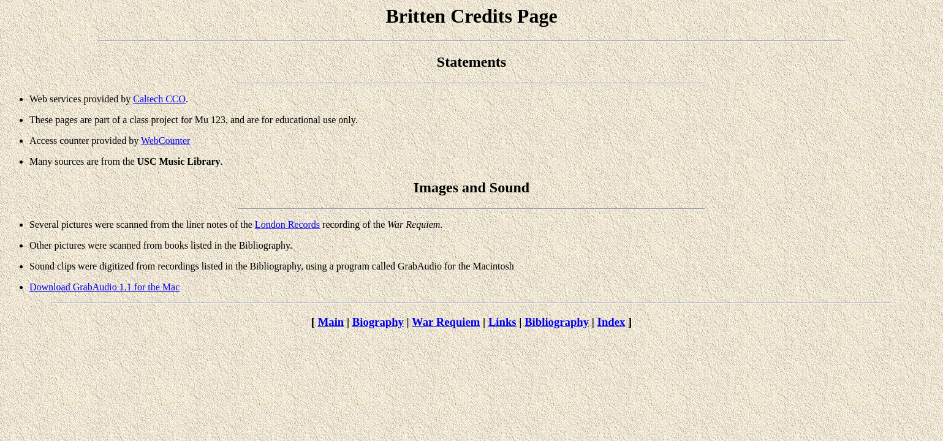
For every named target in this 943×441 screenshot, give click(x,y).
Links (502, 321)
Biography (378, 321)
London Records (287, 224)
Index (611, 321)
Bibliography (557, 321)
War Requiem (446, 321)
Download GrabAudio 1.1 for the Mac (104, 287)
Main (331, 321)
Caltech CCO (159, 99)
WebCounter (165, 140)
